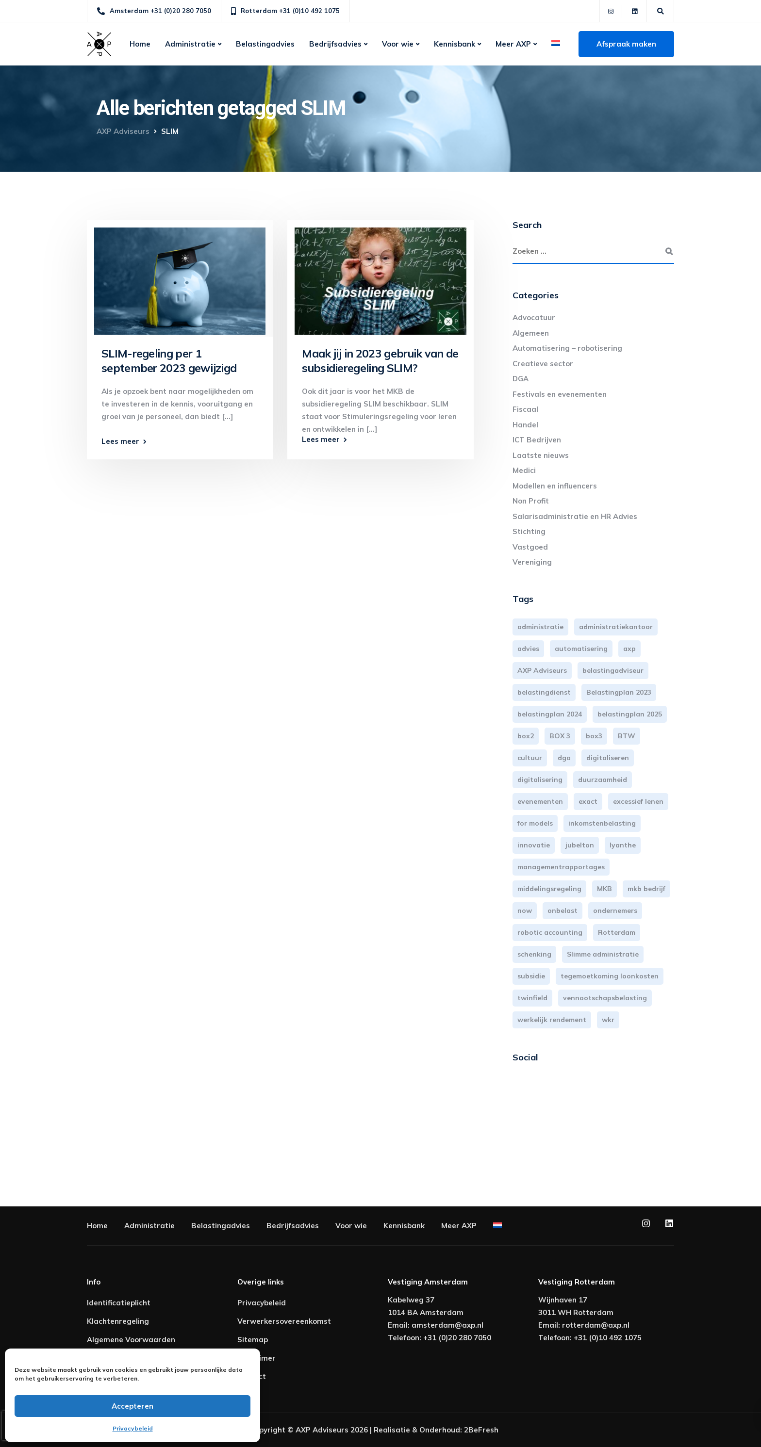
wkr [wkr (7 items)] (608, 1019)
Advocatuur (534, 317)
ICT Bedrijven (537, 439)
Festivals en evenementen (560, 394)
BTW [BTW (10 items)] (626, 736)
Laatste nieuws (541, 455)
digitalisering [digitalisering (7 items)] (539, 779)
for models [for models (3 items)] (535, 823)
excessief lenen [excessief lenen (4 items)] (638, 801)
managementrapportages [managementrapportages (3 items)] (561, 866)
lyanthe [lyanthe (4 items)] (623, 845)
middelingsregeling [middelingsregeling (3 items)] (549, 888)
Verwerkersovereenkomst (284, 1321)
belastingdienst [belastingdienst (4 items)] (544, 692)
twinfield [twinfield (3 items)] (532, 997)
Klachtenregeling (118, 1321)
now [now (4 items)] (524, 910)
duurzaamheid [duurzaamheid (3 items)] (602, 779)
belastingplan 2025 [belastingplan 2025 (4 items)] (629, 714)
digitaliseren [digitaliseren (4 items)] (607, 757)
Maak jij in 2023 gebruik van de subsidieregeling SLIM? (380, 360)
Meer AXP (513, 44)
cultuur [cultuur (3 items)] (529, 757)
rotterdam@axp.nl (595, 1325)
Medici (524, 470)
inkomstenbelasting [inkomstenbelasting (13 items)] (602, 823)
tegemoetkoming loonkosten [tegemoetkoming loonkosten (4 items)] (610, 976)
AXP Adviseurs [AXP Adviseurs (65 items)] (542, 670)
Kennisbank (454, 44)
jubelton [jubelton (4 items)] (579, 845)
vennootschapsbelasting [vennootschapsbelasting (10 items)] (605, 997)
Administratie (190, 44)
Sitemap (252, 1339)
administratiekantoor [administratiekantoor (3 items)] (616, 626)
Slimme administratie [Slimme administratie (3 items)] (603, 954)
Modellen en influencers (555, 485)
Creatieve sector (543, 363)
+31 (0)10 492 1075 (608, 1337)
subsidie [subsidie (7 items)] (531, 976)
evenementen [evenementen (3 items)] (540, 801)
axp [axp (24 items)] (629, 648)
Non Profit (531, 500)
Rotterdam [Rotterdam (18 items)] (616, 932)
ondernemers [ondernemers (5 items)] (615, 910)
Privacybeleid (133, 1428)
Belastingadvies (265, 44)
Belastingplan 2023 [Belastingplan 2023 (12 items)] (618, 692)
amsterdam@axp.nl (447, 1325)
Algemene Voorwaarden (131, 1339)
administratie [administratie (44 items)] (540, 626)
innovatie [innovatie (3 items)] (533, 845)
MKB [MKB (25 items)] (604, 888)
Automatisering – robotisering (567, 348)
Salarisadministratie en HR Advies (575, 516)
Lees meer (120, 441)
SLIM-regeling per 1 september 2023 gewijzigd (168, 360)
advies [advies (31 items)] (528, 648)
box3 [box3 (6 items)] (594, 736)
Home (140, 44)
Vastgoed (530, 547)
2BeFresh (481, 1429)
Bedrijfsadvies (335, 44)
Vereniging (532, 562)
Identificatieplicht (118, 1302)
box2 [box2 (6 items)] (525, 736)
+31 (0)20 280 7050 (457, 1337)
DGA (521, 378)
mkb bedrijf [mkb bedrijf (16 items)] (646, 888)
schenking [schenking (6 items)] (534, 954)
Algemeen (531, 333)
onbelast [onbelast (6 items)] (562, 910)
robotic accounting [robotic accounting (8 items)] (549, 932)
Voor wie (398, 44)
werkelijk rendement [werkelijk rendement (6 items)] (551, 1019)
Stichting (529, 531)
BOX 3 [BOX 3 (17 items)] (559, 736)
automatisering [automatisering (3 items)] (581, 648)
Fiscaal (525, 409)
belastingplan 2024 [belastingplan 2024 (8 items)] (549, 714)
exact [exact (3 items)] (588, 801)
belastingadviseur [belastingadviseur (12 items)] (613, 670)
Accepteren (132, 1406)
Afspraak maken (626, 44)
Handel (525, 424)
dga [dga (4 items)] (564, 757)
